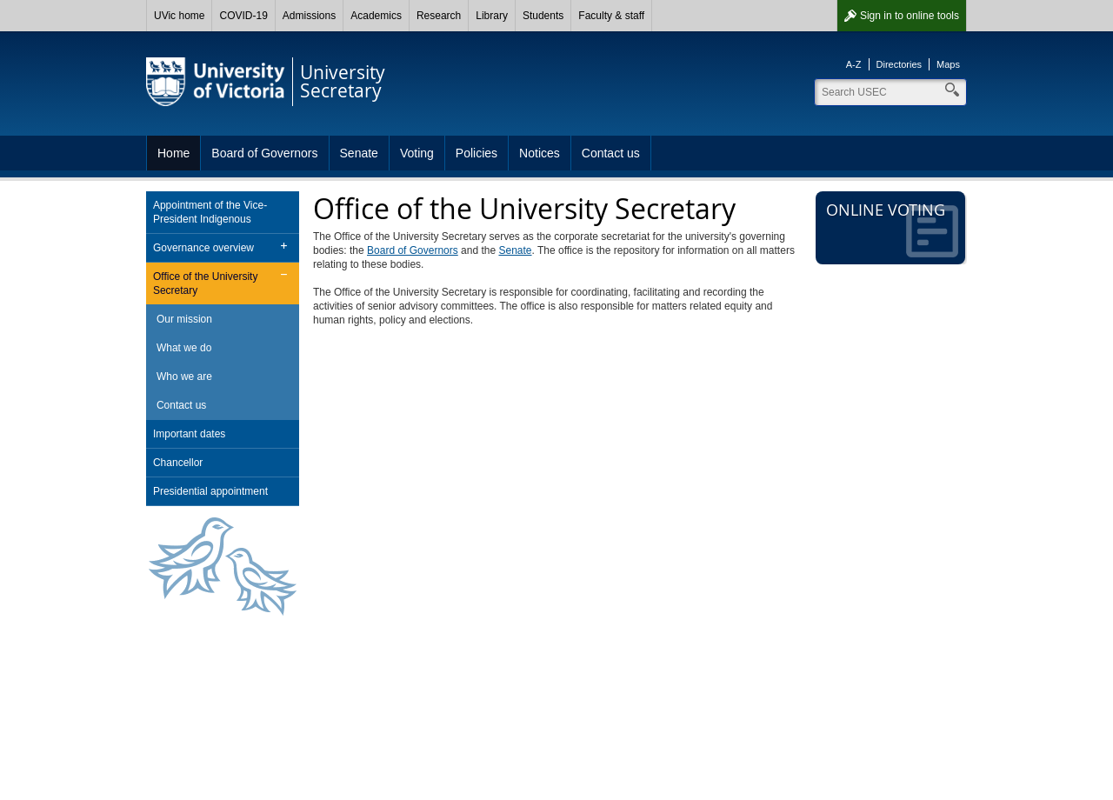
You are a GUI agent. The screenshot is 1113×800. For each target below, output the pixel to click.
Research (439, 16)
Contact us (611, 153)
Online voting (892, 228)
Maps (948, 64)
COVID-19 (243, 16)
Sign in (909, 16)
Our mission (184, 319)
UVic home (179, 16)
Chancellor (178, 463)
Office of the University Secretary (205, 283)
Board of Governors (264, 153)
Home (173, 153)
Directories (899, 64)
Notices (539, 153)
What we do (184, 348)
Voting (417, 153)
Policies (476, 153)
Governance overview (203, 248)
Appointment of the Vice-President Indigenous (210, 212)
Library (492, 16)
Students (543, 16)
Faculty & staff (611, 16)
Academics (376, 16)
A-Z (854, 64)
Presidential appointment (210, 491)
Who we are (184, 376)
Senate (359, 153)
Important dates (189, 434)
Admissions (309, 16)
